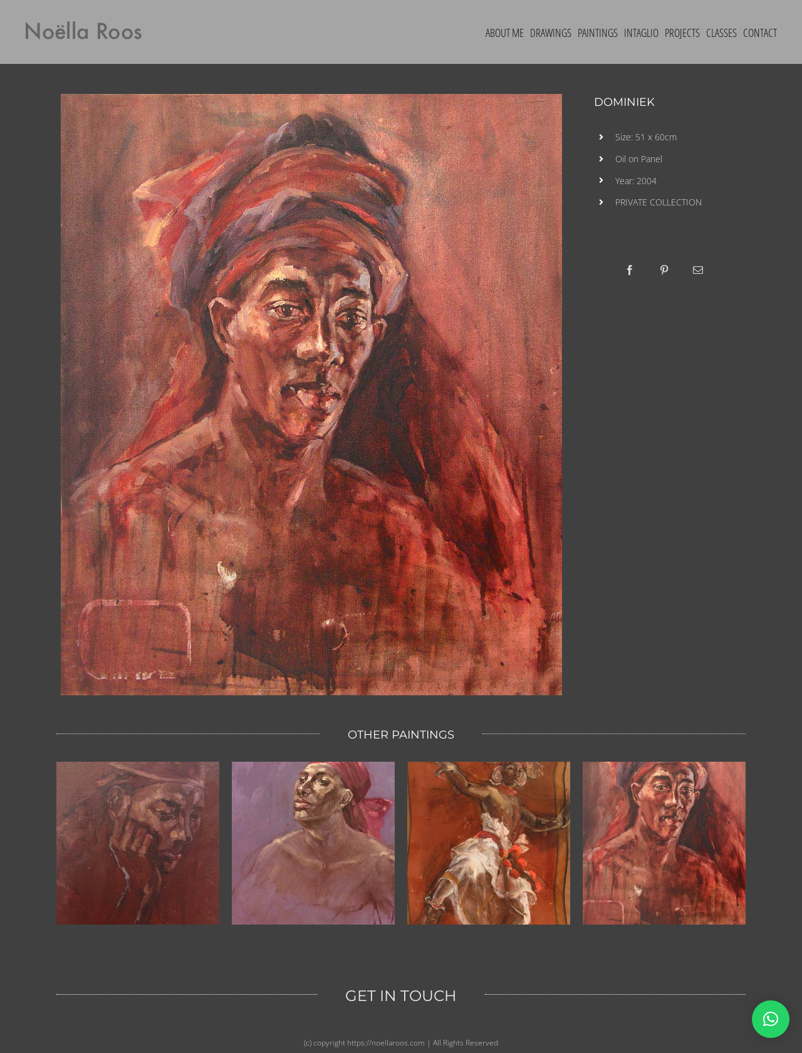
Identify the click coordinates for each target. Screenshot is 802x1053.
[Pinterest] (664, 270)
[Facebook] (629, 270)
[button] (770, 1019)
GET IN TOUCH (401, 996)
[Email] (698, 270)
